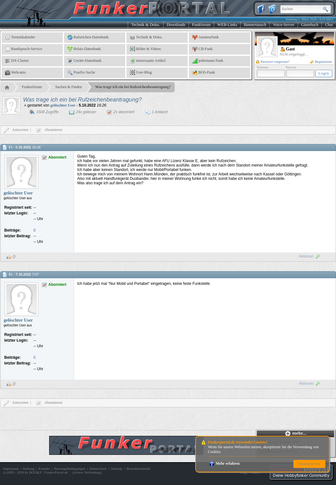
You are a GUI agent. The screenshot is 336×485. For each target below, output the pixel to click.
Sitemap (116, 468)
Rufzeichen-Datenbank (88, 37)
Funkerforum (32, 87)
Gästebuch (310, 24)
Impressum (11, 468)
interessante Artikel (147, 60)
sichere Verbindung (87, 472)
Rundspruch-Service (23, 49)
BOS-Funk (203, 72)
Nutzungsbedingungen (69, 468)
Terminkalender (20, 37)
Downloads (176, 24)
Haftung (28, 468)
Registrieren (321, 61)
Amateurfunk (205, 37)
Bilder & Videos (145, 49)
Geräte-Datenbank (84, 60)
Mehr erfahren (224, 463)
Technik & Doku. (145, 24)
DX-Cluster (17, 60)
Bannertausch (255, 24)
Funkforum (201, 24)
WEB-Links (227, 24)
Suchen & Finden (68, 87)
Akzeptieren (309, 464)
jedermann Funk (207, 60)
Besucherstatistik (138, 468)
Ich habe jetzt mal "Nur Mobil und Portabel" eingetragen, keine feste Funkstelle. (144, 283)
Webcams (15, 72)
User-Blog (141, 72)
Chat (329, 24)
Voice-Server (283, 24)
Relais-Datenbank (84, 49)
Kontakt (43, 468)
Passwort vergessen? (272, 61)
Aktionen (309, 256)
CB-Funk (202, 49)
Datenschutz (98, 468)
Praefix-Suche (81, 72)
